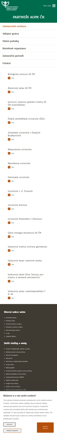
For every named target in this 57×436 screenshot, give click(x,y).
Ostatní (6, 63)
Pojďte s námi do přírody (13, 386)
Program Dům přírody (12, 383)
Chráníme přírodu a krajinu (14, 324)
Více (11, 78)
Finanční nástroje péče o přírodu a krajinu (18, 349)
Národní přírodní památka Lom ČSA (16, 390)
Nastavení (9, 424)
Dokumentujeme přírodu (13, 330)
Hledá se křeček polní (12, 380)
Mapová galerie (10, 367)
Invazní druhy (10, 364)
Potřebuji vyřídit (10, 321)
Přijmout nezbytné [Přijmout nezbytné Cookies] (12, 430)
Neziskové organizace (14, 48)
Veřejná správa (10, 33)
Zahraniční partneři (13, 55)
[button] (49, 5)
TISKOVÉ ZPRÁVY (11, 336)
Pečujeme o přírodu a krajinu (14, 327)
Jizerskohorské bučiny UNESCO (15, 377)
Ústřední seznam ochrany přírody (15, 352)
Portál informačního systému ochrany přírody (19, 371)
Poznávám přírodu (11, 317)
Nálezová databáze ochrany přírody (16, 374)
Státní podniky (10, 41)
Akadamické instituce (14, 26)
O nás (7, 333)
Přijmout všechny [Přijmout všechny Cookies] (45, 427)
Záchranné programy (12, 355)
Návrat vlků (9, 358)
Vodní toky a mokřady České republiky (17, 361)
